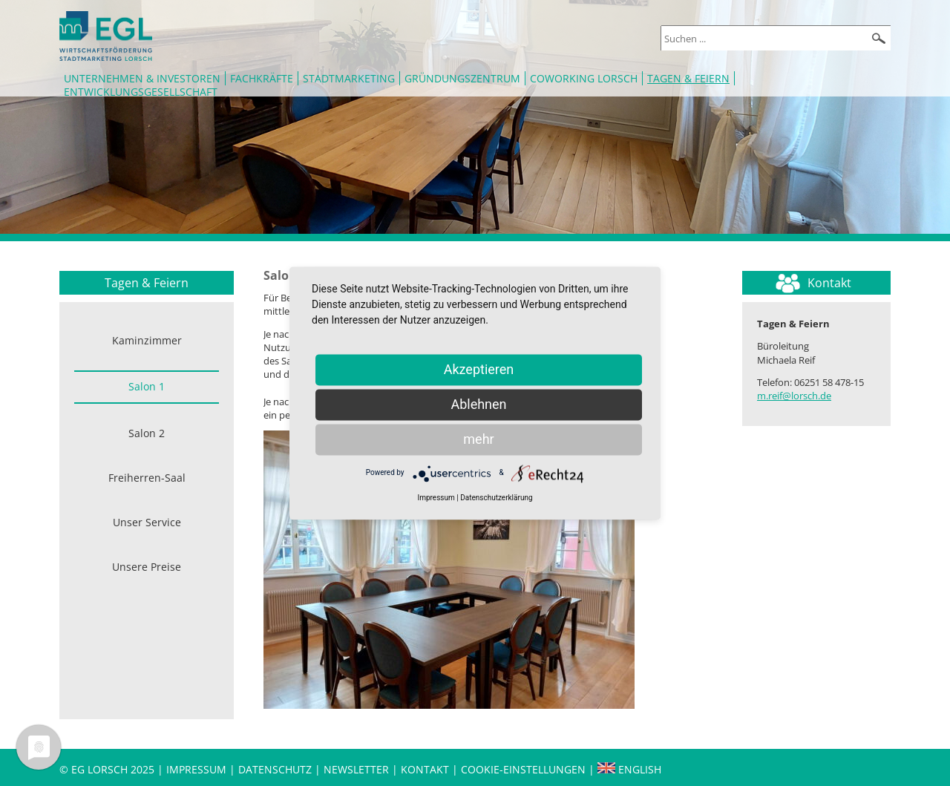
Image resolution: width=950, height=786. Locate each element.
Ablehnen (478, 404)
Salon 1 (146, 386)
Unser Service (147, 522)
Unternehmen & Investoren (142, 78)
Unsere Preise (146, 567)
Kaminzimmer (147, 340)
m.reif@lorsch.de (794, 395)
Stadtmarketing (349, 78)
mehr (478, 439)
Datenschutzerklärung (496, 498)
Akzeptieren (479, 369)
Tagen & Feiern (688, 78)
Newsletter (356, 769)
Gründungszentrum (462, 78)
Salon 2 (146, 433)
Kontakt (426, 769)
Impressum (196, 769)
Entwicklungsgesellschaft (140, 92)
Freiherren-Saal (147, 478)
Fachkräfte (261, 78)
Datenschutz (276, 769)
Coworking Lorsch (584, 78)
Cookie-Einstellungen (523, 769)
